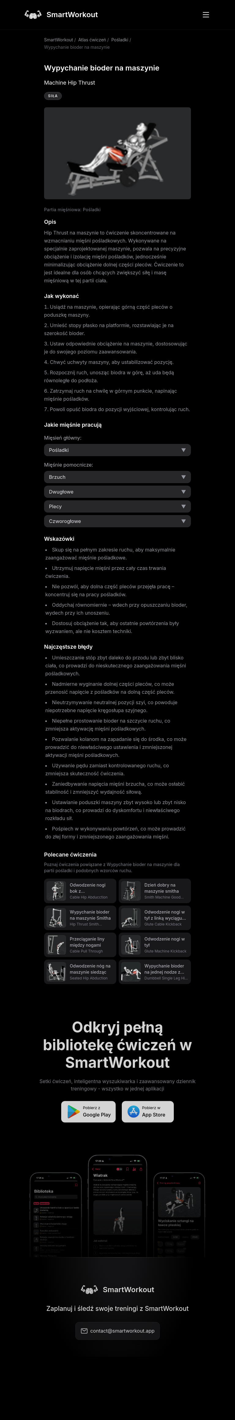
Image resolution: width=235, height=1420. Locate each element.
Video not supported (117, 153)
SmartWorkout (58, 39)
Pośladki (120, 39)
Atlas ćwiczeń (92, 39)
